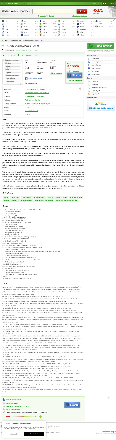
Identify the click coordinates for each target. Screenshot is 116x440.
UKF (68, 24)
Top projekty (95, 94)
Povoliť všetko (34, 434)
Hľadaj (82, 11)
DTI (12, 32)
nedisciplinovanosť (26, 201)
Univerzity (43, 16)
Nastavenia (13, 434)
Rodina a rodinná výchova (33, 100)
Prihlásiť (111, 3)
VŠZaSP (106, 26)
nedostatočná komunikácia (44, 201)
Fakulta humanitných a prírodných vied (27, 50)
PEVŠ (31, 26)
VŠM (87, 32)
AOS (12, 24)
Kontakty (57, 432)
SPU (31, 32)
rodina (6, 197)
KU (31, 24)
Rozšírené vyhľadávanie (80, 16)
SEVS (31, 29)
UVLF (87, 24)
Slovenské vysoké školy (13, 3)
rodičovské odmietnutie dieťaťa (66, 201)
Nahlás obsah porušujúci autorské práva (17, 406)
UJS (68, 21)
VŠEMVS (87, 29)
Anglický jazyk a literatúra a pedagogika (37, 103)
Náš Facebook (96, 68)
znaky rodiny (15, 197)
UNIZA (68, 35)
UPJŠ (87, 21)
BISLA (12, 29)
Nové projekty (96, 91)
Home (6, 40)
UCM (50, 35)
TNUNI (50, 24)
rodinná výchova (61, 197)
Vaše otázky (95, 71)
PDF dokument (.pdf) (31, 111)
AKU (12, 21)
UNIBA (68, 29)
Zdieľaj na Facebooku (35, 78)
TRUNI (50, 26)
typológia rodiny (39, 197)
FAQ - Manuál (96, 74)
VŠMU (87, 35)
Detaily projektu (32, 83)
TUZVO (50, 32)
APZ (12, 26)
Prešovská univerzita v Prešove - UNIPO (22, 46)
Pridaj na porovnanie (75, 80)
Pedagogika (40, 96)
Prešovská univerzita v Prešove (35, 89)
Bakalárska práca (16, 40)
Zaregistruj (95, 3)
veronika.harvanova (56, 74)
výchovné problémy (10, 201)
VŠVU (106, 24)
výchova (50, 197)
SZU (50, 21)
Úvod (1, 432)
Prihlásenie (95, 59)
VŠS (106, 21)
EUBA (12, 35)
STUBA (31, 35)
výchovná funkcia (76, 197)
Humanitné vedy (30, 96)
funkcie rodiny (27, 197)
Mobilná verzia (96, 65)
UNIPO (68, 32)
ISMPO (31, 21)
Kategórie (51, 16)
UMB (68, 26)
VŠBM (87, 26)
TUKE (50, 29)
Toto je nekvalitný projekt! (13, 409)
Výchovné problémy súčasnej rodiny (33, 40)
